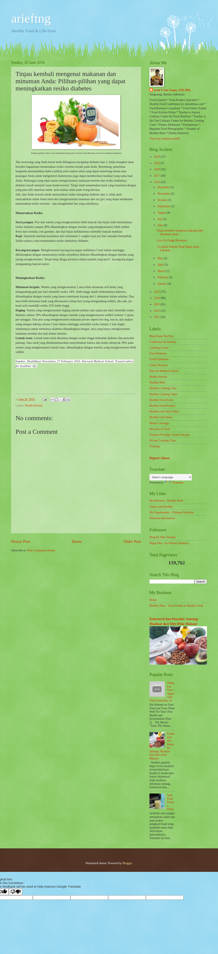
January (162, 283)
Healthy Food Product (162, 405)
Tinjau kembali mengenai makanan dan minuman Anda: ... (180, 232)
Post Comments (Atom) (41, 550)
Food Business (158, 353)
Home (77, 541)
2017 (157, 175)
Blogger (127, 863)
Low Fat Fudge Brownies (172, 240)
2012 (157, 310)
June (161, 225)
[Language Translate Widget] (170, 477)
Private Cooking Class (162, 440)
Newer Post (20, 541)
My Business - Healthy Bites (166, 500)
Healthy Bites (157, 382)
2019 (157, 163)
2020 (157, 156)
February (163, 277)
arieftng (31, 18)
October (163, 200)
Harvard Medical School (163, 371)
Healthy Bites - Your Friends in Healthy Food (176, 605)
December (164, 187)
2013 (157, 304)
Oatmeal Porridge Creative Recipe (169, 434)
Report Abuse (159, 458)
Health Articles (34, 405)
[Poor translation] (15, 891)
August (162, 212)
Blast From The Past (161, 336)
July (160, 219)
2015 (157, 291)
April (161, 264)
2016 (157, 182)
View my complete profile (164, 138)
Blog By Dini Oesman (162, 537)
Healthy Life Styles (160, 417)
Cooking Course (159, 347)
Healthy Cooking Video (163, 394)
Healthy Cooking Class (163, 388)
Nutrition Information (162, 518)
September (164, 206)
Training (154, 446)
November (164, 193)
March (162, 271)
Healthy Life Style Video (164, 411)
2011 (157, 317)
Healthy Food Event (161, 400)
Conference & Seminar (162, 342)
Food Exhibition (159, 359)
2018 (157, 169)
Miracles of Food (159, 429)
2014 (157, 298)
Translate (174, 482)
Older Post (132, 541)
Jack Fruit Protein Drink (170, 802)
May (161, 258)
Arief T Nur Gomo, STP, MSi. (172, 90)
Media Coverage (159, 423)
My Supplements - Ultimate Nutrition (171, 512)
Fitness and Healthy (161, 506)
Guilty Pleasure (158, 365)
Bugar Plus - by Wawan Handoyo (169, 543)
